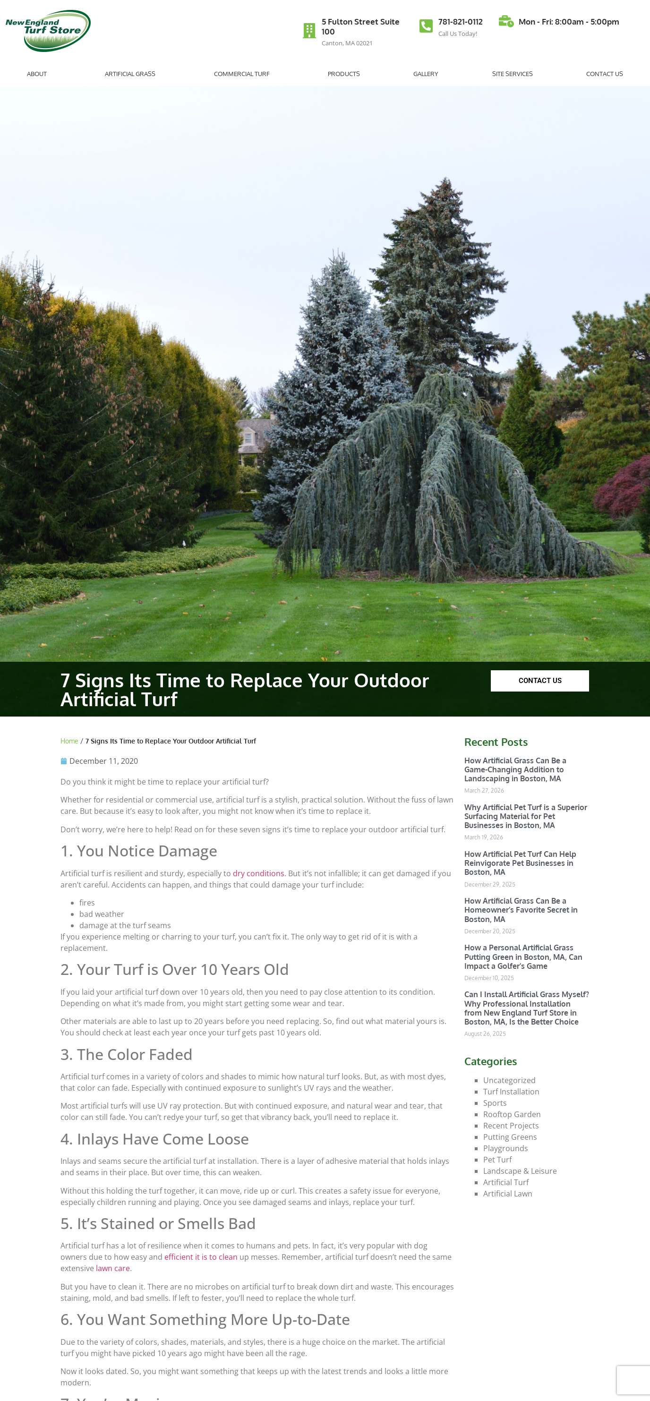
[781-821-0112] (426, 26)
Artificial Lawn (507, 1193)
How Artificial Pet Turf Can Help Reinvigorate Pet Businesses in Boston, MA (520, 863)
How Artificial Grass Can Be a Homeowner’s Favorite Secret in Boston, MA (521, 909)
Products (344, 73)
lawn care (113, 1268)
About (39, 73)
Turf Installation (511, 1091)
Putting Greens (510, 1137)
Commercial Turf (244, 73)
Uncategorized (509, 1080)
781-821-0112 (460, 21)
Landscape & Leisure (520, 1171)
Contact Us (604, 73)
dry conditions (258, 873)
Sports (495, 1103)
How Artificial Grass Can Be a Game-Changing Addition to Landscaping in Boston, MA (515, 769)
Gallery (425, 73)
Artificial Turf (506, 1182)
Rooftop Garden (512, 1114)
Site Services (512, 73)
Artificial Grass (132, 73)
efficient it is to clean (201, 1257)
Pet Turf (497, 1159)
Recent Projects (511, 1125)
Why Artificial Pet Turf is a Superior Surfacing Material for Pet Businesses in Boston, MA (525, 816)
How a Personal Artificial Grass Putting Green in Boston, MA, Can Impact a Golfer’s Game (523, 956)
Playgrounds (505, 1148)
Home (69, 741)
